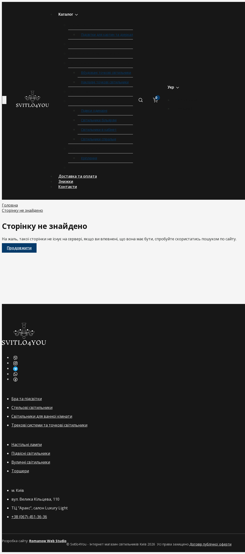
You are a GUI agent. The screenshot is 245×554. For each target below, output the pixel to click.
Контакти (67, 186)
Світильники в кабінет (99, 129)
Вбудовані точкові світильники (106, 72)
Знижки (65, 181)
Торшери (75, 167)
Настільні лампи (81, 91)
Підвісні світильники (84, 101)
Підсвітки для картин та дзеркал (107, 34)
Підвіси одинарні (94, 110)
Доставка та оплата (77, 176)
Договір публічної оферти (210, 544)
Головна (10, 205)
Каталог (68, 14)
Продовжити (19, 248)
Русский (185, 109)
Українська (187, 100)
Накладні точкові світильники (105, 82)
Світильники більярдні (99, 120)
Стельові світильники (85, 44)
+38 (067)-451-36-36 (29, 516)
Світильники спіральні (98, 139)
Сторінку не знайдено (22, 210)
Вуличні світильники (84, 148)
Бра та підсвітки (81, 25)
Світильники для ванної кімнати (93, 53)
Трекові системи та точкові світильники (100, 63)
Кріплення (89, 158)
